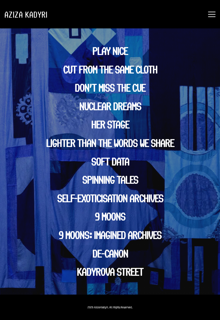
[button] (212, 14)
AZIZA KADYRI (26, 14)
